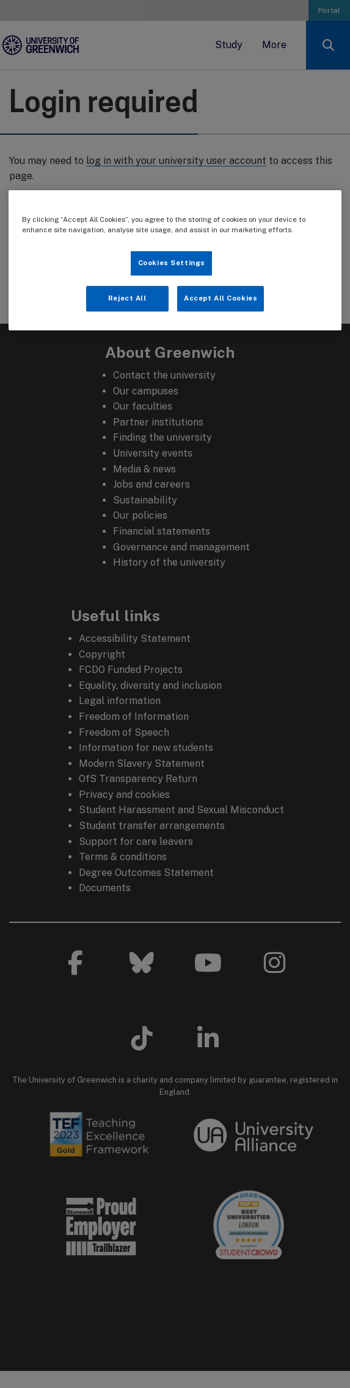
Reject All (127, 298)
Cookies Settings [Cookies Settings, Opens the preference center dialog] (171, 262)
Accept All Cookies (220, 298)
